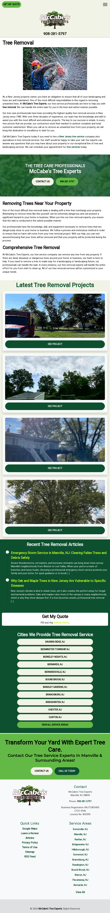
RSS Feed (29, 856)
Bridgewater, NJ (55, 702)
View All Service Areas (55, 724)
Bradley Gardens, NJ (55, 687)
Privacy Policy (30, 842)
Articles (29, 837)
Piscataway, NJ (80, 880)
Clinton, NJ (55, 717)
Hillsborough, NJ (80, 849)
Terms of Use (29, 847)
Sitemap (29, 851)
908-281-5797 (55, 34)
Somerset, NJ (80, 854)
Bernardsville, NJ (55, 672)
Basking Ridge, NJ (55, 641)
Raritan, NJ (80, 839)
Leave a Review (30, 833)
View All (80, 892)
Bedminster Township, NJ (55, 649)
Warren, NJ (80, 875)
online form (61, 622)
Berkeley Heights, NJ (55, 657)
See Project (55, 344)
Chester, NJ (55, 709)
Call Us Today (67, 771)
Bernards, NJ (55, 664)
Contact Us (43, 181)
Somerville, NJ (80, 829)
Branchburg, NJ (55, 694)
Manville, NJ (80, 834)
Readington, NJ (80, 865)
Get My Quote (11, 4)
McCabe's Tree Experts (50, 908)
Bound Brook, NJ (55, 679)
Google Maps (29, 828)
